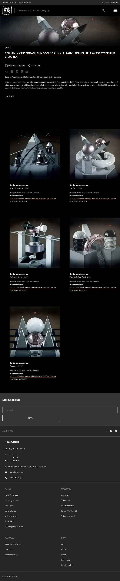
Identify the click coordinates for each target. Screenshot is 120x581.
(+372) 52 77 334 (25, 2)
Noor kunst (9, 505)
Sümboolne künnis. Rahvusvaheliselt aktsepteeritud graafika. (33, 198)
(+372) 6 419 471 (12, 2)
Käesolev (65, 495)
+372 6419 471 (17, 477)
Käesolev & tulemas (13, 544)
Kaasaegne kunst (12, 500)
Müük (63, 549)
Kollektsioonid (11, 516)
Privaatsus (65, 559)
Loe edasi (9, 96)
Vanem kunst (10, 510)
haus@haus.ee (112, 2)
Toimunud (65, 500)
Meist (63, 554)
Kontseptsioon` (11, 554)
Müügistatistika (67, 505)
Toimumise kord (68, 516)
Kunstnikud (9, 521)
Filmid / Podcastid (69, 510)
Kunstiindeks (66, 565)
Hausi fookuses (11, 495)
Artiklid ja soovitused (14, 526)
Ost (62, 544)
